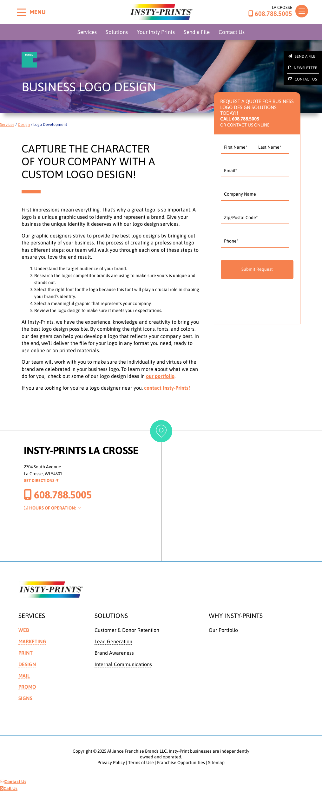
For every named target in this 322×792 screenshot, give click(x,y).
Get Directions (41, 480)
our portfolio (160, 376)
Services (87, 32)
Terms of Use (141, 762)
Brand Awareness (114, 653)
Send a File (197, 32)
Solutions (117, 32)
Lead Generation (113, 641)
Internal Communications (123, 664)
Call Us (8, 788)
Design (24, 124)
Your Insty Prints (156, 32)
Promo (27, 687)
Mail (24, 675)
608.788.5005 (270, 13)
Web (23, 630)
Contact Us (232, 32)
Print (25, 653)
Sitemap (216, 762)
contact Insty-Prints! (167, 388)
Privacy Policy (111, 762)
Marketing (32, 641)
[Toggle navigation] (301, 11)
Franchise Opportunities (181, 762)
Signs (25, 698)
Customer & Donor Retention (127, 630)
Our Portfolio (223, 630)
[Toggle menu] (21, 12)
